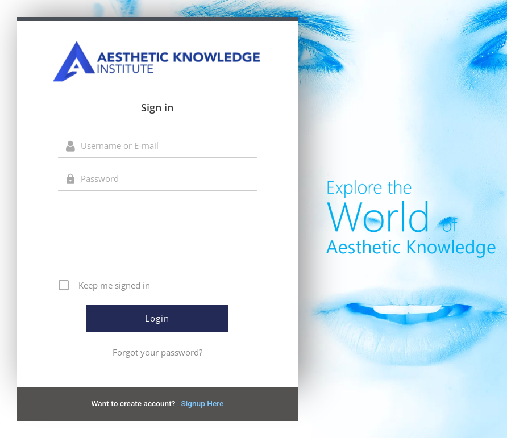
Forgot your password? (157, 352)
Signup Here (202, 403)
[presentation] (158, 239)
